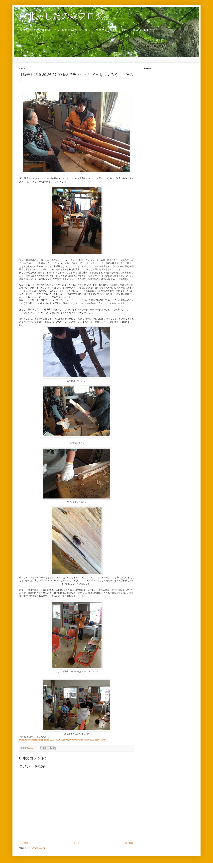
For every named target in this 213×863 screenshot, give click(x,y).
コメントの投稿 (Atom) (34, 848)
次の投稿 (24, 843)
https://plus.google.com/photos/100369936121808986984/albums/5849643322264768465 (63, 740)
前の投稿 (129, 843)
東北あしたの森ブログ (61, 15)
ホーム (19, 59)
